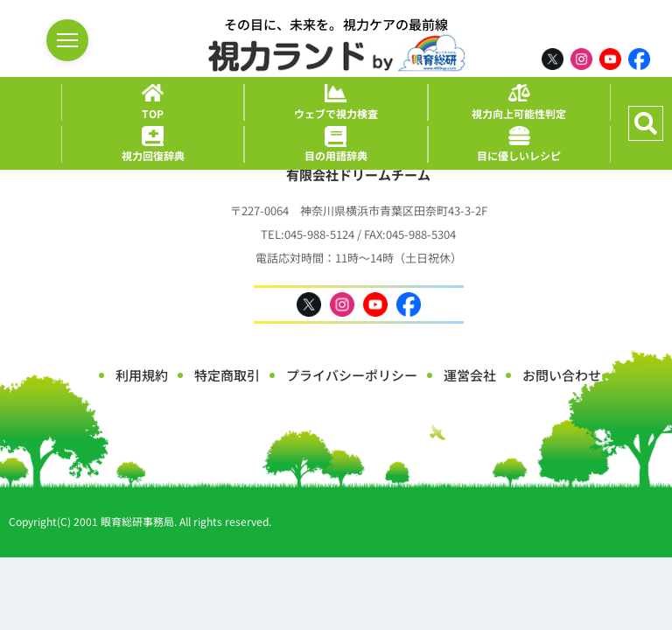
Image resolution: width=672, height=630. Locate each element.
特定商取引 (227, 375)
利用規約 (142, 375)
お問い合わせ (561, 375)
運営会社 (470, 375)
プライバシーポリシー (351, 375)
